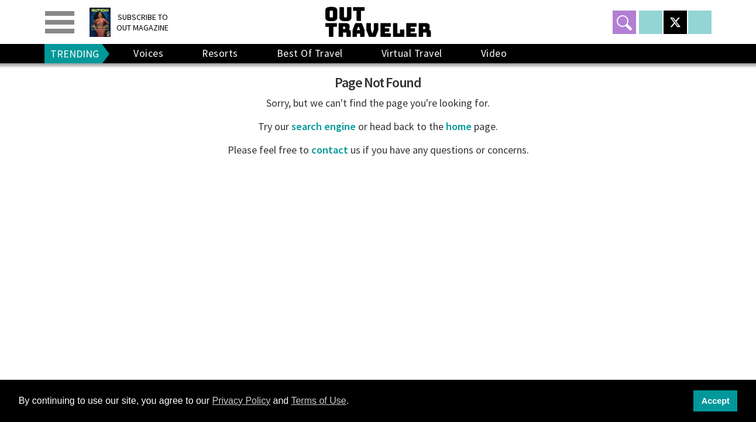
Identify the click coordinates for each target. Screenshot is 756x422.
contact (329, 149)
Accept (716, 401)
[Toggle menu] (59, 22)
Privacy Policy (241, 401)
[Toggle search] (624, 22)
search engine (323, 126)
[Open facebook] (650, 22)
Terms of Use (318, 401)
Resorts (220, 53)
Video (494, 53)
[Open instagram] (700, 22)
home (459, 126)
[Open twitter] (675, 22)
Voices (148, 53)
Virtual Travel (412, 53)
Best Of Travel (310, 53)
